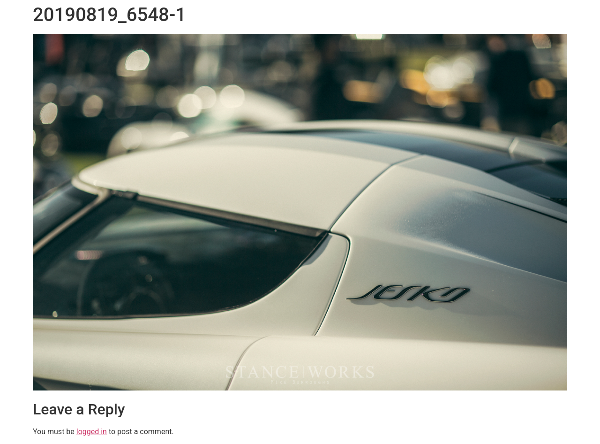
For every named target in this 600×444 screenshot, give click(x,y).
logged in (91, 431)
